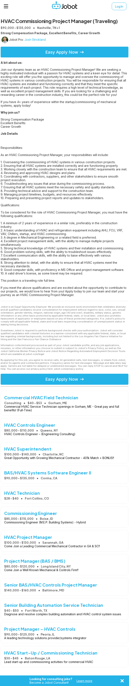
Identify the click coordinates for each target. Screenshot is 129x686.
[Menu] (6, 6)
